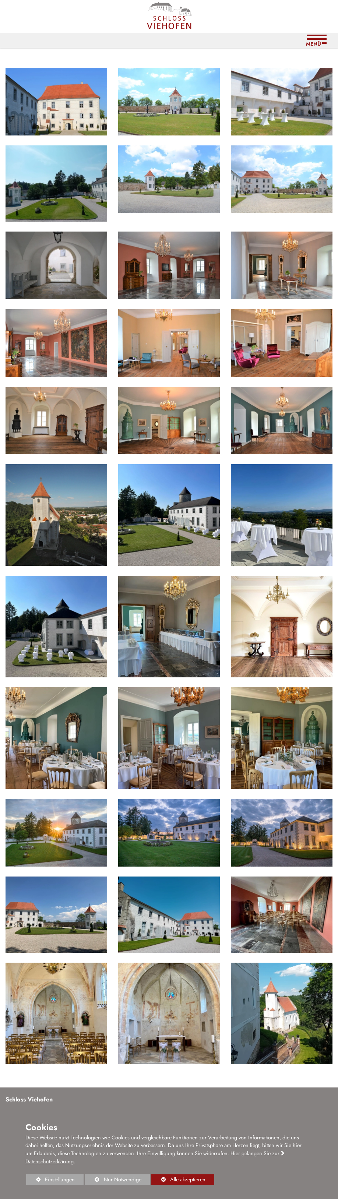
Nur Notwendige (113, 1180)
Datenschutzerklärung (49, 1161)
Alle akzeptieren (178, 1179)
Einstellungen (50, 1180)
